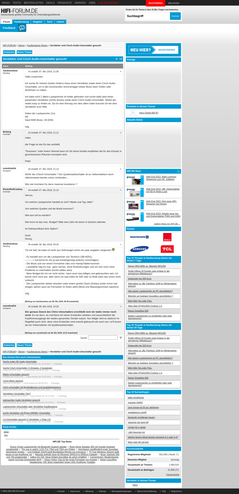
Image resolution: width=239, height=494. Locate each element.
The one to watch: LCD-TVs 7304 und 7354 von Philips (48, 449)
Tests (17, 2)
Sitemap (102, 491)
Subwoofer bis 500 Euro (139, 278)
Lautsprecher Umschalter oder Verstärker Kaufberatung (30, 406)
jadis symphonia (136, 397)
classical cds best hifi (138, 422)
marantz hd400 (135, 402)
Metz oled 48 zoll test (138, 442)
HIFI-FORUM (9, 45)
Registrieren (176, 491)
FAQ (164, 491)
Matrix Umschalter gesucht (16, 374)
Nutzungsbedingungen (122, 491)
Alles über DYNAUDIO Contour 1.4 (145, 306)
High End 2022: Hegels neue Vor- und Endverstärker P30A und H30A (163, 215)
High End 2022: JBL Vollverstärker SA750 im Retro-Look (163, 190)
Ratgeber (38, 22)
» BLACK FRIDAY (108, 2)
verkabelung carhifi (137, 412)
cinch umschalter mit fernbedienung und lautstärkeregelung (32, 387)
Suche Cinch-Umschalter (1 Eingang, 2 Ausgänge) (27, 368)
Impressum (75, 491)
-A (116, 59)
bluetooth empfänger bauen (141, 417)
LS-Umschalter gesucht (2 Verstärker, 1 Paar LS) (27, 419)
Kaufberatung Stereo (37, 45)
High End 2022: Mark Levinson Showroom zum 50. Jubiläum (161, 178)
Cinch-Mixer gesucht (13, 381)
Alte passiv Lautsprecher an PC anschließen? (150, 291)
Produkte (65, 2)
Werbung (89, 491)
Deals (50, 2)
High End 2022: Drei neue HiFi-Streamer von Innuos (161, 202)
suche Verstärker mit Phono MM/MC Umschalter (26, 413)
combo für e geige (137, 427)
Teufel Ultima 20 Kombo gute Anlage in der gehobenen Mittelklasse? (149, 272)
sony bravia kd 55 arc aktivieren (143, 407)
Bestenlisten (33, 2)
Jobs (92, 2)
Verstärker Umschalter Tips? (17, 393)
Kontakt (61, 491)
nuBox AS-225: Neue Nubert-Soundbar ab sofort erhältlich (58, 457)
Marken (80, 2)
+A (120, 59)
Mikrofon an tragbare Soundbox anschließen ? (150, 296)
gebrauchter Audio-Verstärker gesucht (21, 400)
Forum (6, 22)
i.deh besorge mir (136, 432)
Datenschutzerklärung (146, 491)
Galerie (60, 22)
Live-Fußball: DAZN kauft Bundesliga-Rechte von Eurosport (57, 452)
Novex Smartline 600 (138, 311)
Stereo (21, 45)
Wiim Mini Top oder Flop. (140, 301)
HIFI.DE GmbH (18, 491)
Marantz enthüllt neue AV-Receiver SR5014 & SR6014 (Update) (66, 454)
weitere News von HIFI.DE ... (167, 224)
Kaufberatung (21, 22)
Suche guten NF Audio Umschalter (20, 361)
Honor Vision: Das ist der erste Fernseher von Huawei (70, 459)
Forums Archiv (172, 474)
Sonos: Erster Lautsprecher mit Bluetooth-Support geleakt (38, 447)
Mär (6, 435)
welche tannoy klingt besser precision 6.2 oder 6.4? (153, 437)
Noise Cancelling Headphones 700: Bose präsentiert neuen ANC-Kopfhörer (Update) (73, 461)
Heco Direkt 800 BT (149, 113)
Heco (135, 485)
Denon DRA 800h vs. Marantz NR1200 (147, 266)
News (6, 2)
